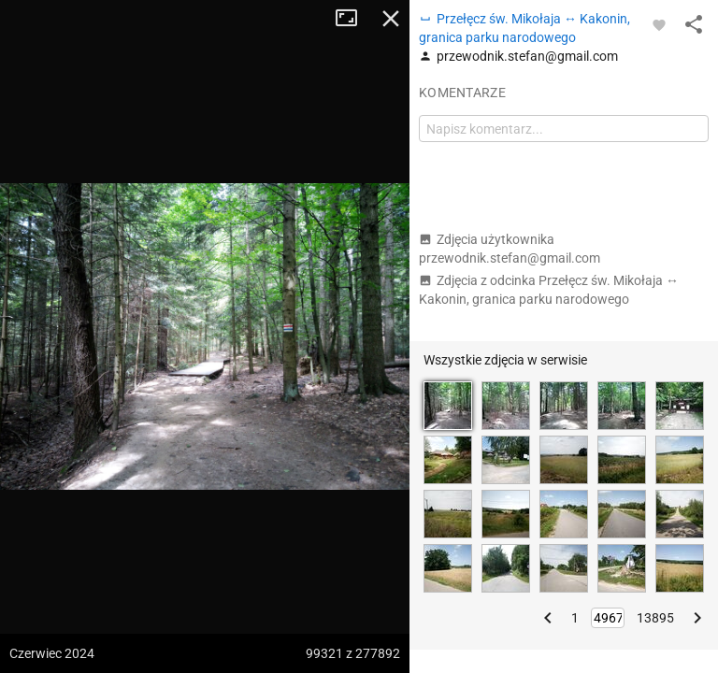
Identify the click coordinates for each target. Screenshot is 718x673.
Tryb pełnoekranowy (353, 18)
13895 (655, 617)
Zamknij (390, 18)
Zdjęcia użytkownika (509, 248)
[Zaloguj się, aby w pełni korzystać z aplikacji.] (659, 24)
